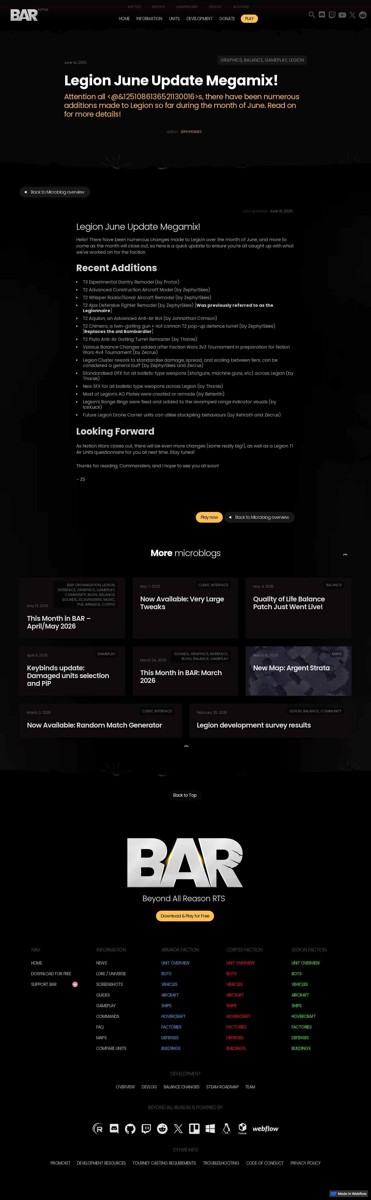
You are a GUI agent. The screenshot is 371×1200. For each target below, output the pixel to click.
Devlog (215, 6)
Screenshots (109, 984)
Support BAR (43, 984)
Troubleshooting (221, 1163)
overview (125, 1087)
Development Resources (101, 1163)
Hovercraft (173, 1016)
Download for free (51, 974)
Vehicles (169, 984)
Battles (134, 6)
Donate (227, 19)
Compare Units (111, 1048)
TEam (250, 1087)
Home (124, 19)
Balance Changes (181, 1087)
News (101, 963)
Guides (103, 995)
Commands (107, 1016)
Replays (158, 6)
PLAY (249, 19)
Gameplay (106, 1006)
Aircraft (170, 995)
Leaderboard (187, 6)
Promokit (60, 1163)
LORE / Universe (111, 974)
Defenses (170, 1038)
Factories (171, 1027)
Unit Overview (175, 963)
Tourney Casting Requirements (164, 1163)
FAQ (100, 1027)
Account (241, 6)
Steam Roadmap (222, 1087)
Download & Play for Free (185, 916)
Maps (101, 1038)
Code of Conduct (265, 1163)
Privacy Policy (306, 1163)
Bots (166, 974)
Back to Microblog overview (57, 192)
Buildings (171, 1048)
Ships (166, 1006)
